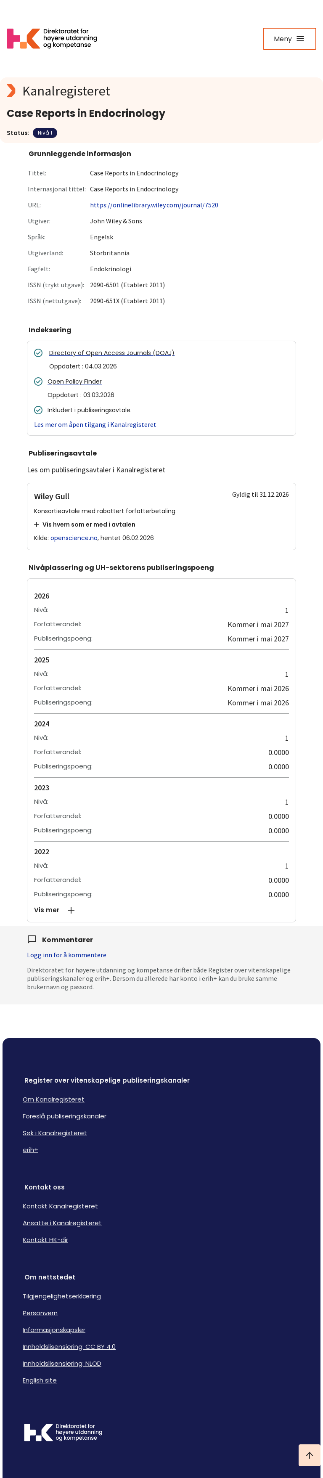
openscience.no (74, 538)
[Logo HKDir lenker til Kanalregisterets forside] (57, 38)
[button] (161, 910)
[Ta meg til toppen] (309, 1455)
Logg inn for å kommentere (66, 955)
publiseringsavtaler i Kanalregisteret (108, 469)
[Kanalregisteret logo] (161, 90)
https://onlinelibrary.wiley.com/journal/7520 (154, 205)
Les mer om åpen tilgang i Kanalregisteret (95, 424)
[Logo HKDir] (161, 1433)
